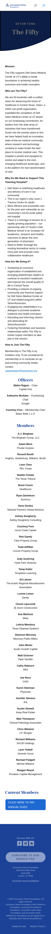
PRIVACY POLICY (37, 926)
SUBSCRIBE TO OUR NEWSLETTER (25, 857)
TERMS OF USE (19, 926)
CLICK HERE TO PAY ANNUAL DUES (21, 805)
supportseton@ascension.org (21, 370)
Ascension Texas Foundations (25, 881)
